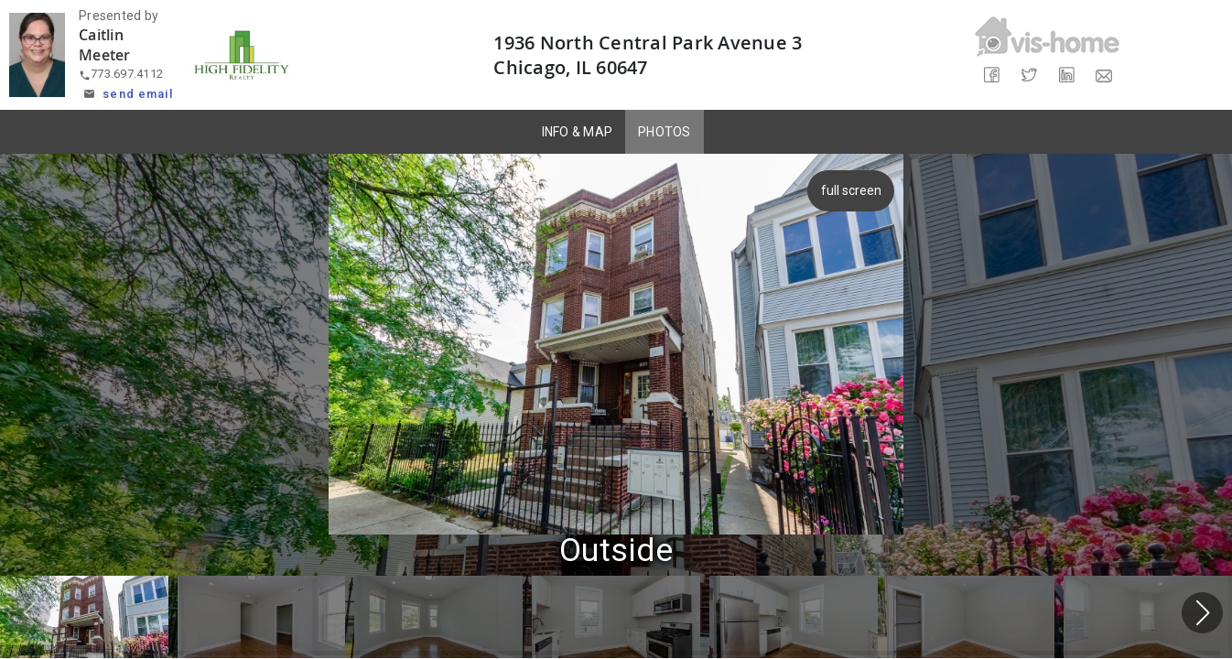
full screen (854, 190)
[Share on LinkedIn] (1065, 75)
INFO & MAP (577, 131)
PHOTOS (664, 131)
